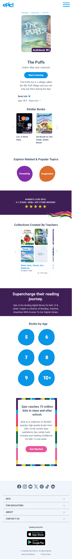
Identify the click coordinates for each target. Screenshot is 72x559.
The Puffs (45, 13)
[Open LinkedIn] (53, 487)
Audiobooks (35, 13)
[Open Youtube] (30, 487)
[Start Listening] (36, 75)
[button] (34, 251)
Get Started (36, 449)
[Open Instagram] (25, 487)
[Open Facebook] (19, 487)
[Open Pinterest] (42, 487)
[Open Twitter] (36, 487)
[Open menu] (66, 5)
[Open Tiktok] (47, 487)
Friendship (24, 13)
